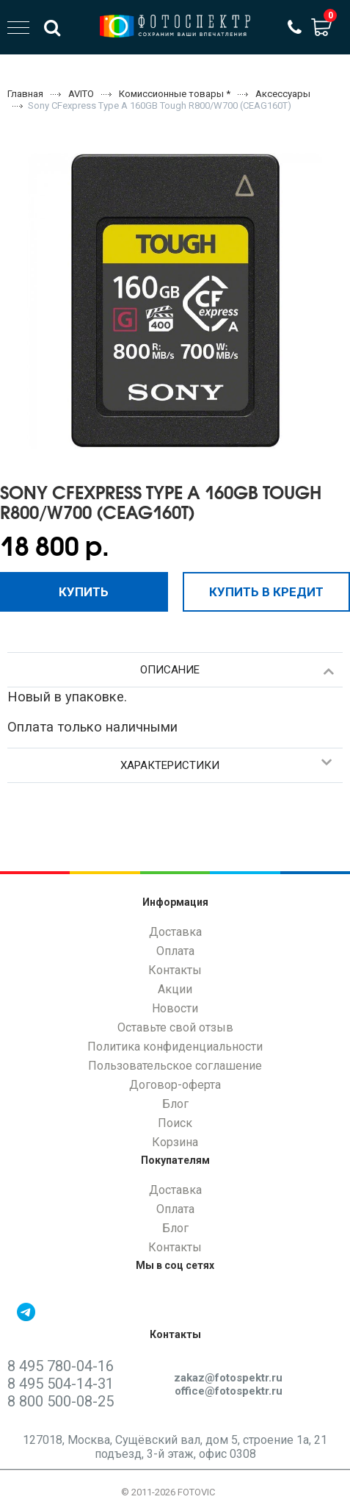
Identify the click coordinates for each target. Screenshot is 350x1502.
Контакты (175, 970)
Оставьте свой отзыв (175, 1027)
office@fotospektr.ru (228, 1391)
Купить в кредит (266, 591)
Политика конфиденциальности (175, 1047)
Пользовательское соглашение (175, 1066)
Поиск (175, 1123)
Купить (84, 591)
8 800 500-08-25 (60, 1401)
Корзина (175, 1142)
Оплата (175, 951)
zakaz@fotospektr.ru (228, 1377)
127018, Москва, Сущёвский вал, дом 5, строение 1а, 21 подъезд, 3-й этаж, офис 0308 (175, 1447)
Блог (175, 1104)
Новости (175, 1008)
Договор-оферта (175, 1085)
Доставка (175, 932)
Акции (175, 989)
